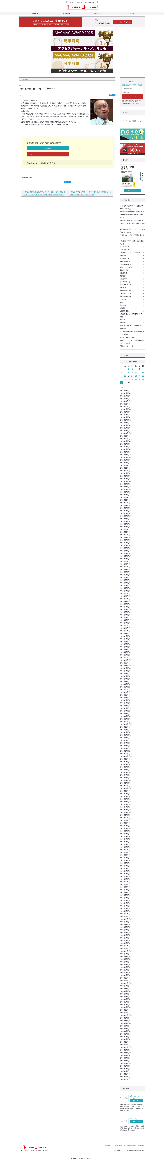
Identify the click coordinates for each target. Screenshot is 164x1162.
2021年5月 (124, 549)
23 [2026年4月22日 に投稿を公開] (129, 380)
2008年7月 (124, 960)
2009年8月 (124, 925)
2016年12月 (124, 690)
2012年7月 (124, 832)
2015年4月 (124, 744)
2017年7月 (124, 672)
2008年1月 (124, 976)
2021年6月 (124, 546)
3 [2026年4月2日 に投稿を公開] (132, 370)
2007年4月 (124, 1000)
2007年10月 (124, 984)
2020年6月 (124, 578)
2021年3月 (124, 554)
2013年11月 (124, 789)
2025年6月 (124, 418)
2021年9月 (124, 538)
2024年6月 (124, 450)
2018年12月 (124, 626)
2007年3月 (124, 1003)
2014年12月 (124, 754)
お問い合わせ (129, 13)
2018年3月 (124, 650)
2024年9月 (124, 442)
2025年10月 (124, 407)
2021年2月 (124, 557)
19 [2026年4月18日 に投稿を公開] (139, 377)
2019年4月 (124, 616)
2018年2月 (124, 653)
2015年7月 (124, 736)
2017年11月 (124, 661)
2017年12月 (124, 658)
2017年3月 (124, 682)
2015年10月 (124, 728)
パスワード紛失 (137, 86)
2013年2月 (124, 813)
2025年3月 (124, 426)
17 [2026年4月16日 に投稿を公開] (132, 377)
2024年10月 (124, 439)
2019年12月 (124, 594)
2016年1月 (124, 720)
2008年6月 (124, 963)
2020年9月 (124, 570)
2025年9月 (124, 410)
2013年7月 (124, 800)
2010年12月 (124, 883)
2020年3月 (124, 586)
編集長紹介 (98, 13)
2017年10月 (124, 664)
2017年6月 (124, 674)
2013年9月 (124, 794)
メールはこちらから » (122, 23)
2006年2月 (124, 1037)
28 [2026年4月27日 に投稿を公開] (121, 384)
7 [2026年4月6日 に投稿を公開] (121, 373)
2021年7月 (124, 544)
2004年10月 (124, 1080)
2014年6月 (124, 770)
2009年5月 (124, 933)
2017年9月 (124, 666)
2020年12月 (124, 562)
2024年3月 (124, 458)
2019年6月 (124, 610)
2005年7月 (124, 1056)
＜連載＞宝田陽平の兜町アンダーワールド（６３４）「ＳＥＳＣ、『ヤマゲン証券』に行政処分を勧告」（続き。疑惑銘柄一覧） (44, 194)
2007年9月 (124, 987)
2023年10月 (124, 472)
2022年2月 (124, 525)
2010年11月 (124, 885)
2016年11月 (124, 693)
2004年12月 (124, 1075)
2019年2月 (124, 621)
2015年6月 (124, 738)
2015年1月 (124, 752)
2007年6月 (124, 995)
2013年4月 (124, 808)
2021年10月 (124, 536)
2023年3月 (124, 490)
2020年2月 (124, 589)
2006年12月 (124, 1011)
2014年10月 (124, 760)
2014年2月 (124, 781)
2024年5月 (124, 453)
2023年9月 (124, 474)
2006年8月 (124, 1021)
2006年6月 (124, 1027)
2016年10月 (124, 696)
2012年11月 (124, 821)
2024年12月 (124, 434)
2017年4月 (124, 680)
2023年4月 (124, 487)
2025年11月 (124, 405)
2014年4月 (124, 776)
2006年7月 (124, 1024)
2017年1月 (124, 688)
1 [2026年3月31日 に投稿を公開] (125, 370)
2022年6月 (124, 514)
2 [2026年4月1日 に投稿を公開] (128, 370)
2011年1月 (124, 880)
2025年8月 (124, 413)
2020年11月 (124, 565)
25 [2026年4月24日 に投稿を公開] (136, 380)
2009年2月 (124, 941)
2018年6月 (124, 642)
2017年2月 (124, 685)
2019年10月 (124, 600)
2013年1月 (124, 816)
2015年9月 (124, 730)
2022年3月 (124, 522)
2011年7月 (124, 864)
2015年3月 (124, 746)
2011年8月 (124, 861)
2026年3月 (124, 394)
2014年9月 (124, 762)
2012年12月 (124, 819)
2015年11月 (124, 725)
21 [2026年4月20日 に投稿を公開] (121, 380)
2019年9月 (124, 602)
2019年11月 (124, 597)
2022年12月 (124, 498)
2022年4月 (124, 520)
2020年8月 (124, 573)
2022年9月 (124, 506)
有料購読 (66, 13)
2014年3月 (124, 779)
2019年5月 (124, 613)
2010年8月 (124, 893)
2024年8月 (124, 445)
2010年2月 (124, 909)
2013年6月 (124, 803)
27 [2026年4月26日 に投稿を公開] (143, 380)
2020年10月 (124, 568)
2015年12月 (124, 722)
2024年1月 (124, 464)
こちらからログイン (49, 164)
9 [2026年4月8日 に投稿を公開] (128, 373)
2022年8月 (124, 509)
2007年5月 (124, 997)
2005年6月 (124, 1059)
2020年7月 (124, 576)
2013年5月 (124, 805)
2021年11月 (124, 533)
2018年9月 (124, 634)
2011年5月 (124, 869)
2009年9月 (124, 923)
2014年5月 (124, 773)
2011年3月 (124, 875)
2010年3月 (124, 907)
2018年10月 (124, 632)
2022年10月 (124, 504)
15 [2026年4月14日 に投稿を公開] (125, 377)
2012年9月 (124, 826)
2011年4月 (124, 872)
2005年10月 (124, 1048)
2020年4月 (124, 584)
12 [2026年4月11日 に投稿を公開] (139, 373)
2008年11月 (124, 949)
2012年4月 (124, 840)
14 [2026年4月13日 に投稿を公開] (121, 377)
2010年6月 (124, 899)
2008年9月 (124, 955)
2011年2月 (124, 877)
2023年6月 (124, 482)
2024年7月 (124, 447)
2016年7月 (124, 704)
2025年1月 (124, 431)
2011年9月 (124, 859)
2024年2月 (124, 461)
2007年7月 (124, 992)
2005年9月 (124, 1051)
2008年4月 (124, 968)
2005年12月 (124, 1043)
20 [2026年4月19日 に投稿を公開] (143, 377)
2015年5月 (124, 741)
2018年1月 (124, 656)
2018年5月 (124, 645)
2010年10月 (124, 888)
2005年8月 (124, 1053)
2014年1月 (124, 784)
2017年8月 (124, 669)
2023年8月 (124, 477)
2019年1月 (124, 624)
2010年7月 (124, 896)
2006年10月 (124, 1016)
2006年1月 (124, 1040)
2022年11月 (124, 501)
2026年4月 (124, 391)
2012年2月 (124, 845)
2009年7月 (124, 928)
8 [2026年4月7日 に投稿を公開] (125, 373)
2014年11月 (124, 757)
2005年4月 (124, 1064)
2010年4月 (124, 904)
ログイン (30, 155)
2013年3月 (124, 811)
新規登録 (48, 149)
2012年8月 (124, 829)
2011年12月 (124, 851)
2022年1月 (124, 528)
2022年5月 (124, 517)
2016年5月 (124, 709)
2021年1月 (124, 560)
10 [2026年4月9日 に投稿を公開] (132, 373)
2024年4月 (124, 455)
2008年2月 (124, 973)
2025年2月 (124, 429)
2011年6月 (124, 867)
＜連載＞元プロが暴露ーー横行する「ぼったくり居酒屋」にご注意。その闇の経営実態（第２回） (90, 194)
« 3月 (122, 389)
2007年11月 (124, 981)
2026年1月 (124, 399)
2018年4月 (124, 648)
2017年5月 (124, 677)
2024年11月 (124, 437)
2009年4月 (124, 936)
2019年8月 (124, 605)
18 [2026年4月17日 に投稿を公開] (136, 377)
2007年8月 (124, 989)
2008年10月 (124, 952)
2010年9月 (124, 891)
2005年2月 (124, 1070)
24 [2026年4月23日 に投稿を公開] (132, 380)
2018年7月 (124, 640)
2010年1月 (124, 912)
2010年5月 (124, 901)
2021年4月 (124, 552)
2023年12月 (124, 466)
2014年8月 (124, 765)
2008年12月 (124, 947)
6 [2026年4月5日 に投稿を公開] (142, 370)
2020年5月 (124, 581)
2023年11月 (124, 469)
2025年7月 (124, 415)
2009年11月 (124, 917)
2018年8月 (124, 637)
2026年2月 (124, 397)
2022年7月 (124, 511)
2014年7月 (124, 768)
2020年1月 (124, 592)
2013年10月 (124, 792)
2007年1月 (124, 1008)
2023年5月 (124, 485)
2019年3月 (124, 618)
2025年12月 (124, 402)
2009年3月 (124, 939)
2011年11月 (124, 853)
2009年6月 (124, 931)
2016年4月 (124, 712)
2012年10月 (124, 824)
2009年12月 (124, 915)
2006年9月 (124, 1019)
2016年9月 (124, 698)
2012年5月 (124, 837)
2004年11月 (124, 1077)
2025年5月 (124, 421)
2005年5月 (124, 1062)
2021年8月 (124, 541)
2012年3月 (124, 843)
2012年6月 (124, 835)
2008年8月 (124, 957)
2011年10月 (124, 856)
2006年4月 (124, 1032)
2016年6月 (124, 706)
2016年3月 (124, 714)
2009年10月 (124, 920)
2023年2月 (124, 493)
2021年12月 (124, 530)
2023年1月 (124, 496)
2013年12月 (124, 787)
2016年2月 (124, 717)
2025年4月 (124, 423)
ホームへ (35, 13)
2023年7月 (124, 479)
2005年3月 (124, 1067)
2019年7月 (124, 608)
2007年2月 (124, 1005)
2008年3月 (124, 971)
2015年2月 (124, 749)
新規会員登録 (126, 86)
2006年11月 (124, 1013)
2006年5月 (124, 1029)
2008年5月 (124, 965)
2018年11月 (124, 629)
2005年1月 (124, 1072)
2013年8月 (124, 797)
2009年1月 (124, 944)
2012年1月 (124, 848)
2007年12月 (124, 979)
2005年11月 (124, 1045)
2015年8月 (124, 733)
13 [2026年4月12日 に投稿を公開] (143, 373)
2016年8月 (124, 701)
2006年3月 (124, 1035)
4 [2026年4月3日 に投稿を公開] (135, 370)
